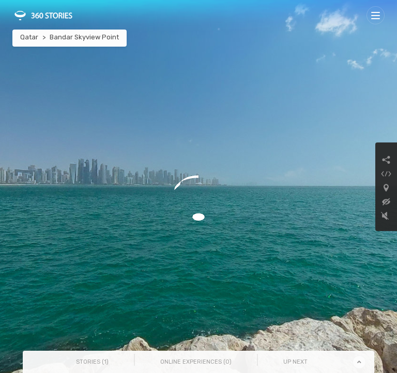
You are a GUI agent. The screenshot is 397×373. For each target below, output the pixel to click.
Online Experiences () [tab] (196, 361)
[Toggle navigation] (376, 15)
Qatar (29, 37)
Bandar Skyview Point (84, 37)
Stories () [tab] (92, 361)
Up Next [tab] (295, 361)
